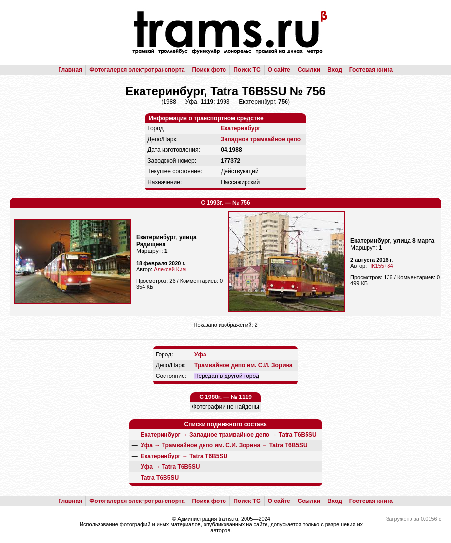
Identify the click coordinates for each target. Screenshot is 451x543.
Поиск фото (209, 69)
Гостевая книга (371, 69)
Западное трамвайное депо (261, 139)
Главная (70, 69)
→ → (228, 434)
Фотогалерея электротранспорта (136, 69)
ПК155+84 (380, 266)
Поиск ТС (246, 69)
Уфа (200, 354)
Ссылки (309, 69)
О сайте (279, 69)
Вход (335, 69)
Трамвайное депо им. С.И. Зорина (243, 365)
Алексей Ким (170, 269)
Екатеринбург (240, 128)
